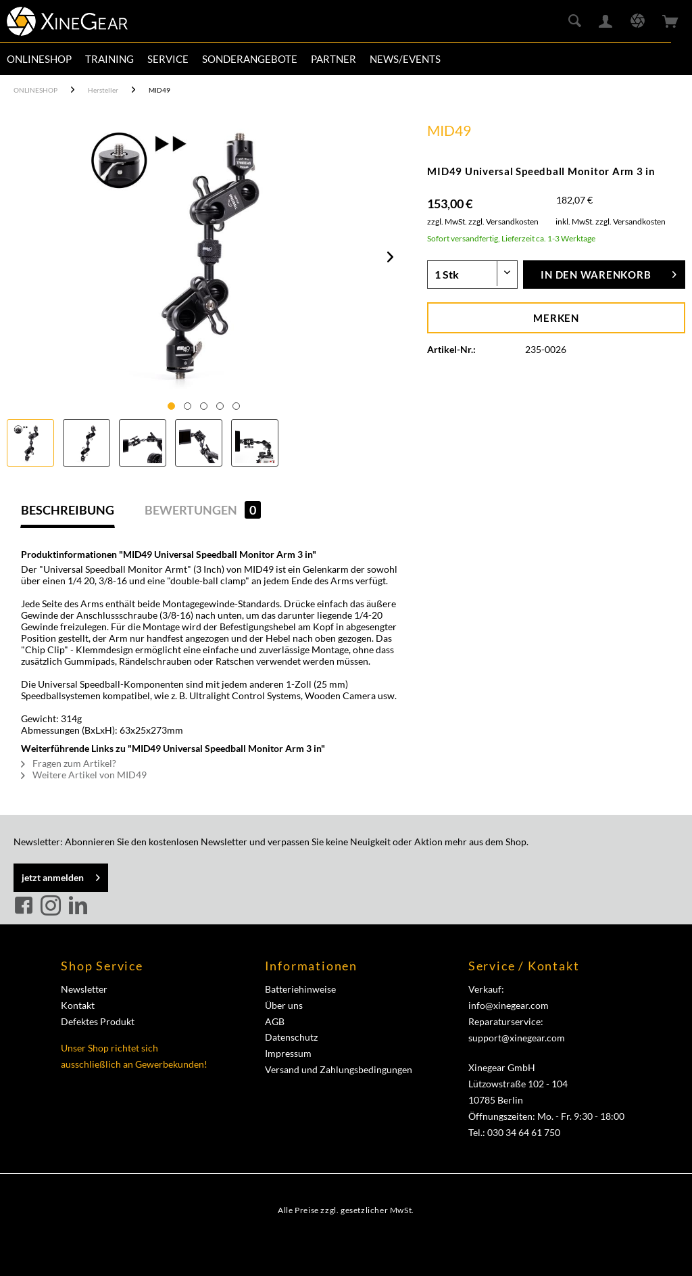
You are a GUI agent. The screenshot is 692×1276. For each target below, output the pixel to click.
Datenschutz (291, 1037)
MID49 (449, 130)
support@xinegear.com (516, 1037)
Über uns (284, 1005)
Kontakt (78, 1005)
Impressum (288, 1053)
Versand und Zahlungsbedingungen (338, 1069)
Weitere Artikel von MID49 (84, 774)
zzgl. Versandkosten (503, 221)
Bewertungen (203, 510)
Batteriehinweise (300, 989)
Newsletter (84, 989)
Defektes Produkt (97, 1021)
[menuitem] (39, 59)
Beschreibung (67, 509)
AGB (275, 1021)
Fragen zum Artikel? (68, 763)
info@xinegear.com (508, 1005)
